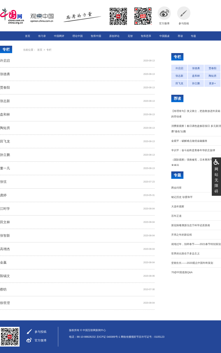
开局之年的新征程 (181, 234)
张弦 (3, 182)
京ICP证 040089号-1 (108, 336)
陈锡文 (5, 276)
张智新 (5, 235)
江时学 (5, 209)
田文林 (5, 222)
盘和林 (5, 114)
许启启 (5, 60)
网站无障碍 (216, 180)
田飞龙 (5, 141)
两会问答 (176, 187)
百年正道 (176, 215)
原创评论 (114, 35)
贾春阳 (5, 87)
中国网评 (59, 35)
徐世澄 (5, 303)
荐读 (180, 35)
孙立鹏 (5, 155)
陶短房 (5, 128)
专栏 (6, 49)
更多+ (212, 83)
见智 (130, 35)
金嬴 (3, 262)
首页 (27, 35)
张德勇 (5, 74)
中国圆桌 (164, 35)
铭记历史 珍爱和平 (182, 197)
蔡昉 (3, 289)
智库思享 (146, 35)
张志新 (5, 101)
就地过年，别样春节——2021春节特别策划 (196, 244)
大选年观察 (177, 206)
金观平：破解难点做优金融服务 (189, 140)
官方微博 (40, 340)
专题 (193, 35)
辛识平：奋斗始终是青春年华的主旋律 (193, 150)
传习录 (42, 35)
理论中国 (77, 35)
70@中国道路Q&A (181, 272)
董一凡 (5, 168)
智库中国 (96, 35)
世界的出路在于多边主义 (185, 253)
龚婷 (3, 195)
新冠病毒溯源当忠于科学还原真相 (190, 225)
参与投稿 (40, 331)
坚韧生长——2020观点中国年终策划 (192, 262)
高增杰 (5, 249)
